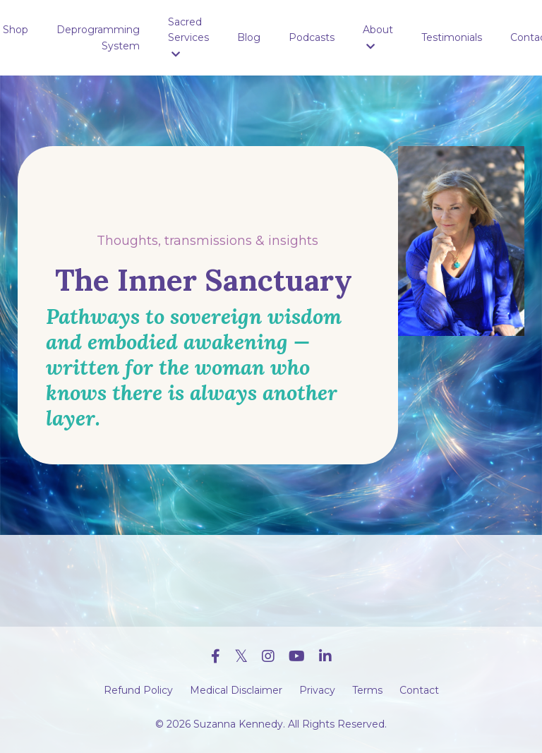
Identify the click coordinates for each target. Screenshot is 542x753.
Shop (15, 29)
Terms (367, 690)
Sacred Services (188, 37)
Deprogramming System (98, 37)
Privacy (317, 690)
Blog (248, 37)
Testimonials (451, 37)
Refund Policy (138, 690)
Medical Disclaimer (236, 690)
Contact (419, 690)
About (378, 37)
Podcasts (312, 37)
